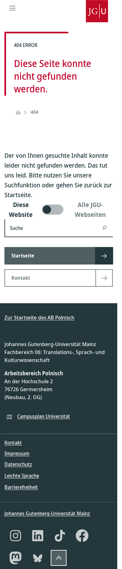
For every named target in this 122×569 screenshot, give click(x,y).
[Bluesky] (37, 558)
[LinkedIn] (37, 535)
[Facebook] (82, 535)
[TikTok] (60, 535)
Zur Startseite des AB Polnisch (39, 317)
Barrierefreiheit (21, 487)
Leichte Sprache (21, 475)
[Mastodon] (15, 558)
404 (34, 112)
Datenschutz (18, 464)
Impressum (16, 453)
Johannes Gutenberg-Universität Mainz (47, 513)
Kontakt (13, 442)
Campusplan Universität (43, 416)
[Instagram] (15, 535)
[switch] (58, 209)
